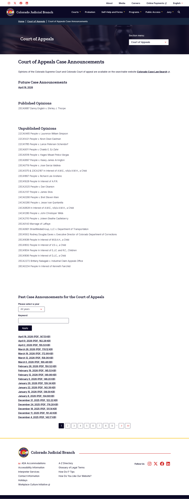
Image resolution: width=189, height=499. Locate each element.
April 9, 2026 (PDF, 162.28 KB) (34, 341)
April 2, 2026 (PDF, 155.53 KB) (34, 345)
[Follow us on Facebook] (20, 3)
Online (157, 3)
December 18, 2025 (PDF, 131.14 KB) (37, 408)
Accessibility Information (31, 467)
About (109, 3)
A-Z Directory (66, 463)
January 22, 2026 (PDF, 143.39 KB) (37, 387)
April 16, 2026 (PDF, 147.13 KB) (34, 336)
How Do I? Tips (67, 471)
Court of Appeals (36, 21)
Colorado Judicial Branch (29, 12)
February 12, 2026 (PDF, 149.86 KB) (37, 374)
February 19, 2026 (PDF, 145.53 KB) (37, 370)
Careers (136, 3)
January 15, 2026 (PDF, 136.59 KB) (36, 391)
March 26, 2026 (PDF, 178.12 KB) (35, 349)
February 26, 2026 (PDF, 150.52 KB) (37, 366)
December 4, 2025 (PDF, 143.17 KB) (37, 417)
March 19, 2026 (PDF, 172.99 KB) (35, 353)
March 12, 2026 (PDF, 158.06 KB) (35, 358)
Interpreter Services (28, 471)
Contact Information (28, 476)
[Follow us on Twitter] (15, 3)
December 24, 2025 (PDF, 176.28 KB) (38, 404)
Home (21, 21)
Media (122, 3)
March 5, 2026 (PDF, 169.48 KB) (35, 362)
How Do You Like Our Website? (75, 476)
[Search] (179, 12)
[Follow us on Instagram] (9, 3)
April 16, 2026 (25, 87)
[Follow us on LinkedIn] (26, 3)
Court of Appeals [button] (140, 42)
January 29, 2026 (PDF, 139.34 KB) (37, 383)
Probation (90, 12)
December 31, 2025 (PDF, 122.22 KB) (38, 400)
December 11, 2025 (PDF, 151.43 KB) (37, 413)
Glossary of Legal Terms (72, 467)
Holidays (22, 480)
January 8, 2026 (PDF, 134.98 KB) (36, 396)
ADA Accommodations (32, 463)
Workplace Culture (34, 484)
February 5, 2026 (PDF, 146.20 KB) (36, 379)
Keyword (22, 315)
